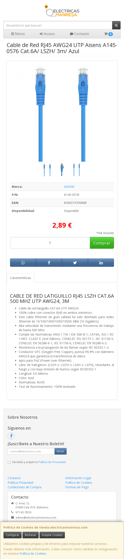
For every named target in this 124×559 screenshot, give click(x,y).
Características (20, 278)
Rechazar (30, 535)
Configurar (12, 535)
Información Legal (78, 478)
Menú (18, 33)
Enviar (60, 451)
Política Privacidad (20, 482)
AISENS (69, 187)
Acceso (47, 33)
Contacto (79, 33)
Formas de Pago (77, 487)
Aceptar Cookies (52, 535)
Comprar (101, 242)
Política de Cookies (32, 553)
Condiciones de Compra (24, 487)
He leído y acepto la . (39, 462)
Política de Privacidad (51, 462)
